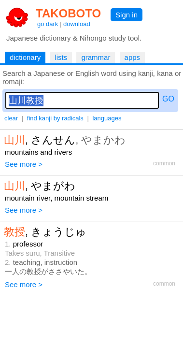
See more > (23, 164)
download (76, 24)
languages (106, 118)
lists (61, 57)
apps (133, 57)
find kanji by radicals (55, 118)
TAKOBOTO (68, 13)
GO (168, 99)
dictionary (25, 57)
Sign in (126, 15)
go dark (47, 24)
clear (11, 118)
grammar (95, 57)
